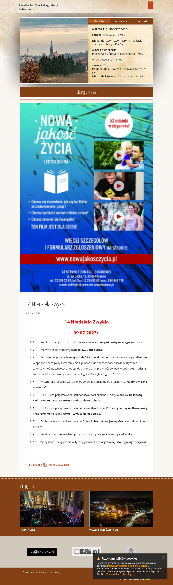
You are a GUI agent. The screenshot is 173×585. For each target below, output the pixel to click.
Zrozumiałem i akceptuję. (119, 574)
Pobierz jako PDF (56, 464)
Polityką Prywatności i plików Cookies (127, 566)
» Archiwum (32, 464)
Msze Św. (99, 21)
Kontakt (142, 21)
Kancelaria (120, 21)
